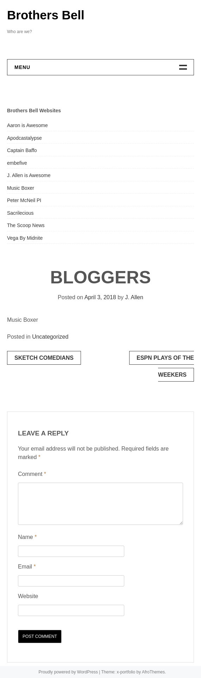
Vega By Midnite (25, 238)
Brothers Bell (45, 15)
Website (28, 596)
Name (27, 537)
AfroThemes (153, 672)
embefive (17, 163)
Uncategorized (50, 337)
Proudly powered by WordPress (68, 672)
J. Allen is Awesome (28, 175)
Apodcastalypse (24, 138)
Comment (32, 474)
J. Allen (134, 297)
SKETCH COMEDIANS (44, 358)
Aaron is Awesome (27, 125)
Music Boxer (20, 188)
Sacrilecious (20, 213)
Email (27, 567)
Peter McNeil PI (24, 200)
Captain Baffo (22, 150)
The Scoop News (26, 225)
